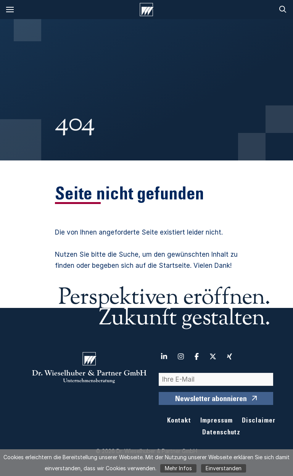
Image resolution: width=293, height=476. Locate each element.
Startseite (174, 265)
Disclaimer (258, 421)
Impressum (216, 421)
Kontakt (179, 421)
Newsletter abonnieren (211, 399)
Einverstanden (223, 468)
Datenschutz (221, 433)
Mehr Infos (178, 468)
